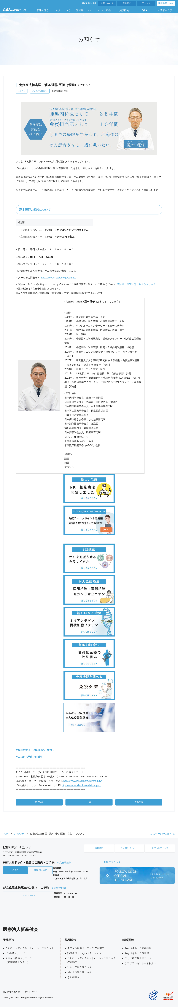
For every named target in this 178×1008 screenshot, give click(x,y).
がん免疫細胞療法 (40, 91)
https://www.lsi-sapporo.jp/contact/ (58, 277)
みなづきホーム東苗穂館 (138, 949)
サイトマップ (31, 992)
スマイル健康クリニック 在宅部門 (85, 949)
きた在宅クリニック (78, 978)
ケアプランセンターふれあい (140, 964)
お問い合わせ (107, 3)
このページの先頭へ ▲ (162, 835)
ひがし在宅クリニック (79, 968)
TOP (5, 835)
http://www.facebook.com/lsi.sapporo (81, 785)
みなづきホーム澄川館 (137, 954)
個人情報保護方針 (11, 992)
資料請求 (126, 3)
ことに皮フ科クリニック (138, 959)
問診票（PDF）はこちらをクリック (136, 284)
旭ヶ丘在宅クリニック (79, 973)
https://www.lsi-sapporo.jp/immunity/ (82, 781)
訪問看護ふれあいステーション (84, 954)
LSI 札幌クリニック (110, 864)
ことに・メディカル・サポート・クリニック (29, 949)
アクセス (146, 3)
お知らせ (21, 91)
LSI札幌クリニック (15, 954)
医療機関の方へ (165, 3)
